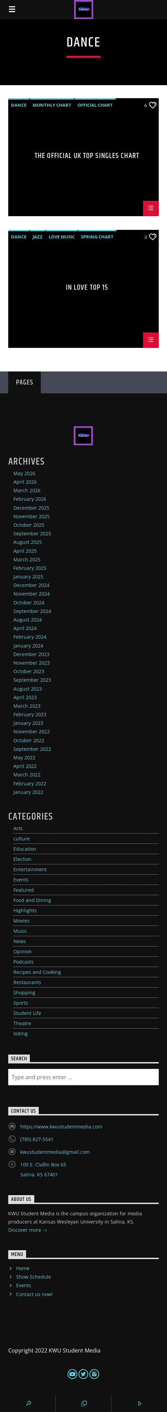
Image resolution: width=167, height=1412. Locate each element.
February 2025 (29, 568)
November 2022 (31, 731)
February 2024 (29, 636)
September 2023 (32, 680)
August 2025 (27, 542)
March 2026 (26, 490)
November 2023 (31, 662)
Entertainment (30, 869)
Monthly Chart (52, 105)
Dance (18, 105)
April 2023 (25, 697)
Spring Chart (97, 237)
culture (21, 838)
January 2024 (28, 645)
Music (20, 931)
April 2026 (25, 482)
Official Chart (95, 105)
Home (22, 1268)
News (19, 941)
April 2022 (25, 766)
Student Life (27, 1013)
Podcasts (23, 961)
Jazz (38, 237)
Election (22, 859)
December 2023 (31, 654)
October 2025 (28, 525)
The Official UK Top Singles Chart (87, 157)
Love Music (62, 237)
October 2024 (28, 602)
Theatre (22, 1023)
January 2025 (28, 576)
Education (24, 849)
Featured (23, 890)
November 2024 (31, 593)
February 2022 (29, 783)
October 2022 (28, 740)
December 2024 (31, 585)
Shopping (24, 992)
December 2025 (31, 508)
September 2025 (32, 533)
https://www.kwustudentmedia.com (61, 1126)
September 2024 (32, 611)
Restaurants (27, 982)
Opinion (22, 951)
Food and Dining (32, 900)
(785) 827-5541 (36, 1139)
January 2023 (28, 723)
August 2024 (27, 619)
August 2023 (27, 688)
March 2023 (26, 706)
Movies (21, 920)
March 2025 (26, 559)
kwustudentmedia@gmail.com (55, 1152)
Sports (20, 1002)
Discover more (27, 1230)
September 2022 (32, 749)
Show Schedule (33, 1276)
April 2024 (25, 628)
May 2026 (24, 473)
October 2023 (28, 671)
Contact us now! (34, 1294)
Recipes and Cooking (37, 972)
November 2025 (31, 516)
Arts (18, 828)
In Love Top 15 (87, 288)
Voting (20, 1033)
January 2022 (28, 792)
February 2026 (29, 499)
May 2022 (24, 757)
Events (20, 879)
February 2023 (29, 714)
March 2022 (26, 774)
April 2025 (25, 551)
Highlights (25, 910)
